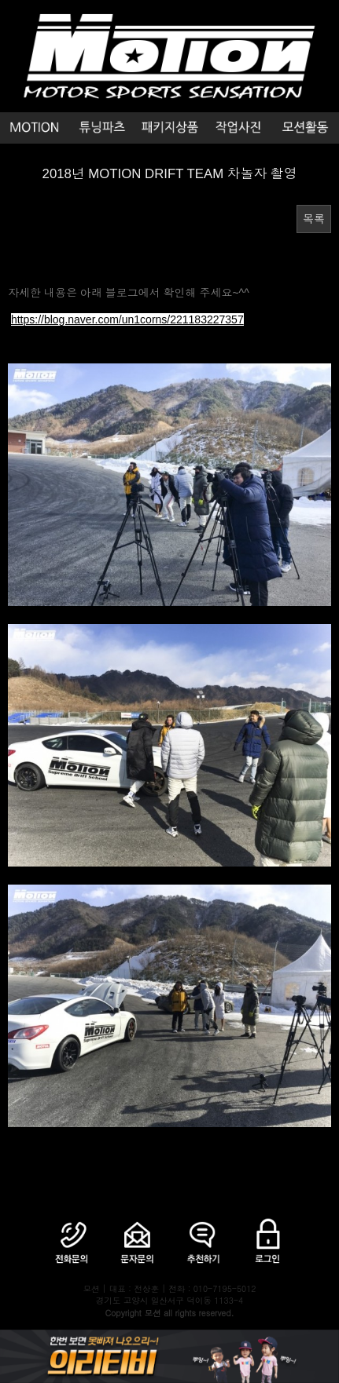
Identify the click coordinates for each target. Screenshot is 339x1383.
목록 (314, 219)
